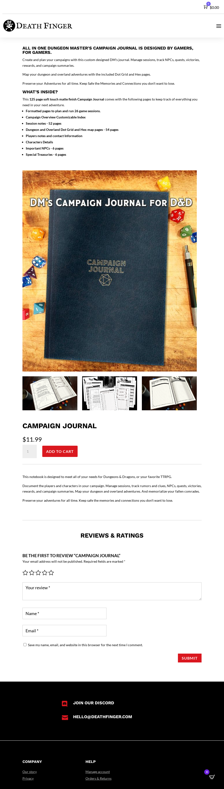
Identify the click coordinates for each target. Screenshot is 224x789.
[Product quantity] (29, 451)
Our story (29, 772)
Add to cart (60, 451)
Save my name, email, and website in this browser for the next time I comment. (85, 645)
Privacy (28, 778)
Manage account (97, 772)
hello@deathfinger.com (102, 716)
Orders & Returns (98, 778)
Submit (190, 658)
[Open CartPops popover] (212, 777)
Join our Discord (93, 702)
